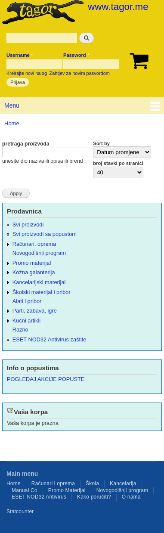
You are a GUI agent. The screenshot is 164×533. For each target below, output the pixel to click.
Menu (11, 105)
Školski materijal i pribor (41, 292)
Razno (20, 329)
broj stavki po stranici (118, 163)
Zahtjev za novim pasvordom (80, 73)
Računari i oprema (53, 483)
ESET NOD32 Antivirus (39, 497)
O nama (131, 497)
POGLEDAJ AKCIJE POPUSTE (45, 379)
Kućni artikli (26, 320)
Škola (92, 483)
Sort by (101, 143)
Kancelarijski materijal (39, 282)
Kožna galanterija (33, 272)
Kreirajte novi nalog (26, 73)
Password (76, 55)
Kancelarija (123, 483)
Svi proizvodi (27, 224)
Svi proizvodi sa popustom (44, 234)
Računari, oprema (34, 244)
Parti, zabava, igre (34, 310)
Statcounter (20, 511)
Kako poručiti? (94, 497)
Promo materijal (31, 263)
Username (19, 55)
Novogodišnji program (39, 253)
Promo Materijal (67, 490)
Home (11, 123)
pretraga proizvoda (26, 144)
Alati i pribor (26, 301)
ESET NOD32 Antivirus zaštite (49, 339)
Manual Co (24, 490)
